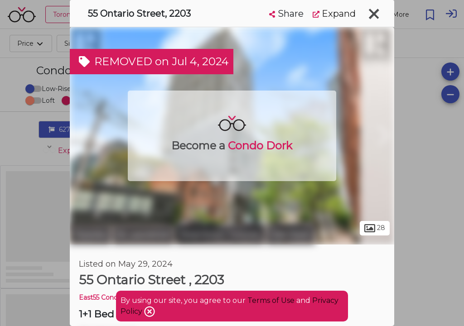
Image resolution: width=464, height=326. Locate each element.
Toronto (90, 235)
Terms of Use (271, 300)
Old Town (290, 235)
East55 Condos (102, 297)
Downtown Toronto (220, 235)
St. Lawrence (143, 235)
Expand (334, 13)
